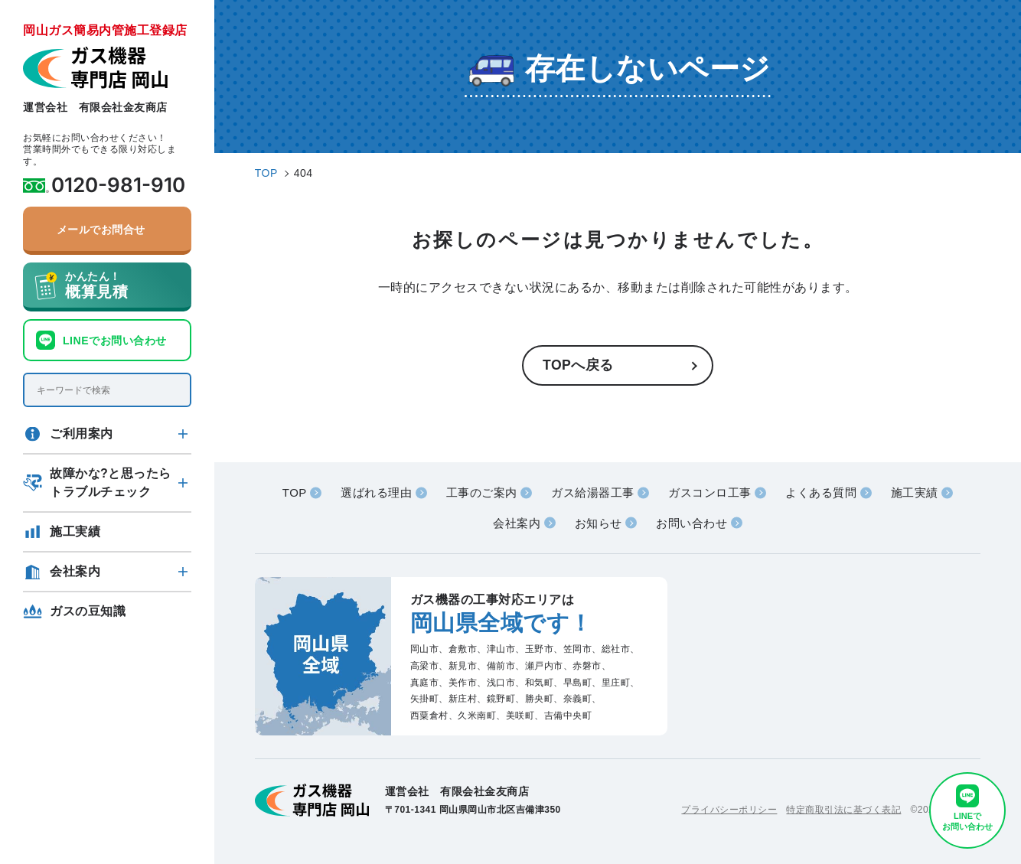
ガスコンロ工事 (710, 492)
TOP (294, 492)
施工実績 (75, 531)
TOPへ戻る (578, 365)
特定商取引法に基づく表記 (843, 809)
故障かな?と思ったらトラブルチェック (110, 482)
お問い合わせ (691, 523)
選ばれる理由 (376, 492)
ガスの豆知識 (88, 611)
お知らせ (598, 523)
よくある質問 (820, 492)
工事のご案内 (481, 492)
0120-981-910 (118, 185)
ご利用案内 (81, 433)
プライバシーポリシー (729, 809)
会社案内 (75, 571)
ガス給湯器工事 (592, 492)
